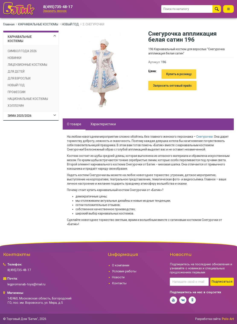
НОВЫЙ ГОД (70, 24)
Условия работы (124, 271)
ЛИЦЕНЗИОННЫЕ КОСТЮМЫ (27, 64)
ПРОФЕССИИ (16, 92)
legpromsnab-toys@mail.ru (26, 284)
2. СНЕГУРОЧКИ (93, 24)
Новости (118, 277)
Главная (9, 24)
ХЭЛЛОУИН (16, 105)
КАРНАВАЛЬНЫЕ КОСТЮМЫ (38, 24)
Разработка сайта (208, 319)
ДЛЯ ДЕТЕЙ (16, 71)
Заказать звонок (55, 11)
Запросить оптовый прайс (172, 85)
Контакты (119, 283)
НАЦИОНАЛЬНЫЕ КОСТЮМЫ (28, 99)
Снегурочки (204, 136)
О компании (120, 265)
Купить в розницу (179, 74)
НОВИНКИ (14, 58)
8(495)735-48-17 (58, 7)
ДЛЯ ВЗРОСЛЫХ (19, 78)
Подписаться (222, 281)
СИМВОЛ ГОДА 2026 (22, 51)
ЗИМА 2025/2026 (19, 115)
